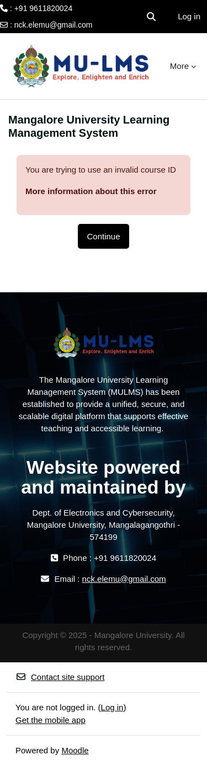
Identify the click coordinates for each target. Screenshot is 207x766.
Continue (103, 236)
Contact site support (59, 677)
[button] (151, 16)
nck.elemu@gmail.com (53, 24)
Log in (189, 16)
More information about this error (91, 191)
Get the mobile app (50, 720)
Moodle (74, 750)
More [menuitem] (179, 66)
